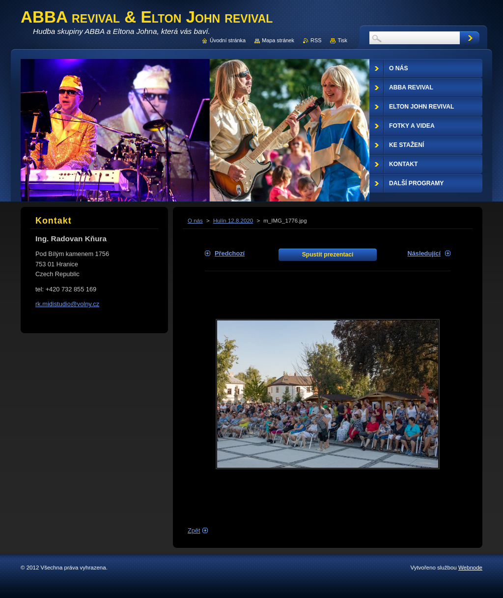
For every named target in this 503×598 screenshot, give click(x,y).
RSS (315, 40)
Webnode (470, 567)
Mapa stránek (278, 40)
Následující (424, 253)
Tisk (342, 40)
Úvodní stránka (228, 40)
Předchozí (230, 253)
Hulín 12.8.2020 (233, 221)
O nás (195, 221)
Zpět (194, 530)
